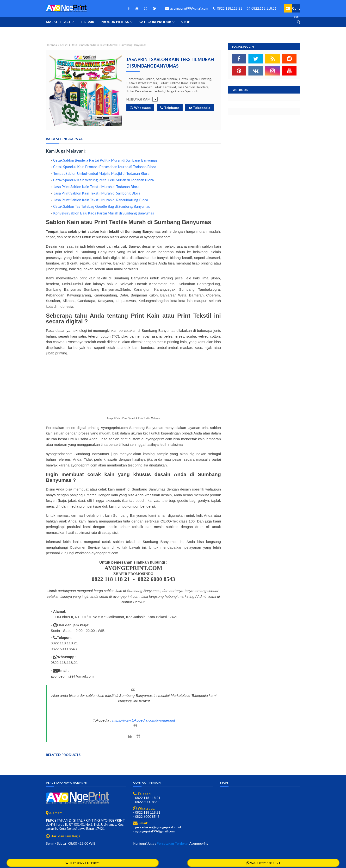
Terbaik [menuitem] (87, 22)
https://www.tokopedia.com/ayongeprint (143, 720)
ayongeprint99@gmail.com (186, 8)
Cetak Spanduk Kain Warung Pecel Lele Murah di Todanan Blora (103, 180)
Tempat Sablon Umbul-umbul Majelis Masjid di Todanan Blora (101, 173)
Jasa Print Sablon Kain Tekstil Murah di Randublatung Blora (100, 200)
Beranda (51, 45)
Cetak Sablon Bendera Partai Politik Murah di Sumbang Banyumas (105, 160)
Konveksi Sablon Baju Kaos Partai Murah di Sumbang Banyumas (103, 213)
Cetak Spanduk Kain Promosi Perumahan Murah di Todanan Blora (104, 166)
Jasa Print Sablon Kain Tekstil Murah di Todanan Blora (96, 186)
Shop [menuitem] (185, 22)
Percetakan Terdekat (173, 843)
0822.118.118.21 (227, 8)
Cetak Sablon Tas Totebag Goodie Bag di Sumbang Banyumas (101, 206)
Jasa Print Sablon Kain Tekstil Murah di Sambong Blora (96, 193)
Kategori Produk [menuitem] (155, 22)
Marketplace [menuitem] (58, 22)
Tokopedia (199, 108)
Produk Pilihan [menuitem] (115, 22)
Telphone (169, 108)
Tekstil (64, 45)
